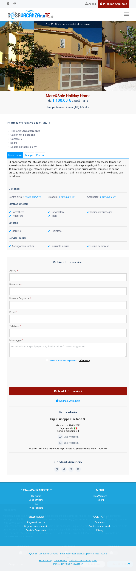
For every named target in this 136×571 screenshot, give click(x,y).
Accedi (90, 3)
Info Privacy (84, 360)
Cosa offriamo (36, 500)
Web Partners (36, 507)
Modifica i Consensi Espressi (83, 560)
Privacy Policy (45, 560)
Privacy (99, 530)
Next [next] (130, 57)
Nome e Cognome (20, 298)
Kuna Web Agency (74, 564)
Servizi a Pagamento (36, 530)
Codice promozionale (100, 526)
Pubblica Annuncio (113, 4)
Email (13, 312)
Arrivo (13, 270)
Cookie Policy (60, 560)
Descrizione (15, 155)
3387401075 (68, 436)
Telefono (15, 326)
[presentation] (68, 373)
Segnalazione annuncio (36, 526)
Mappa (29, 155)
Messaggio (16, 340)
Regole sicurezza (36, 522)
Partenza (15, 284)
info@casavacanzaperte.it (73, 553)
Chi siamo (36, 496)
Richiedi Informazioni (68, 391)
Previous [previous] (5, 57)
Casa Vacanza (100, 496)
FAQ (36, 504)
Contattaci (100, 522)
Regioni (100, 500)
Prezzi (40, 155)
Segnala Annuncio (68, 400)
